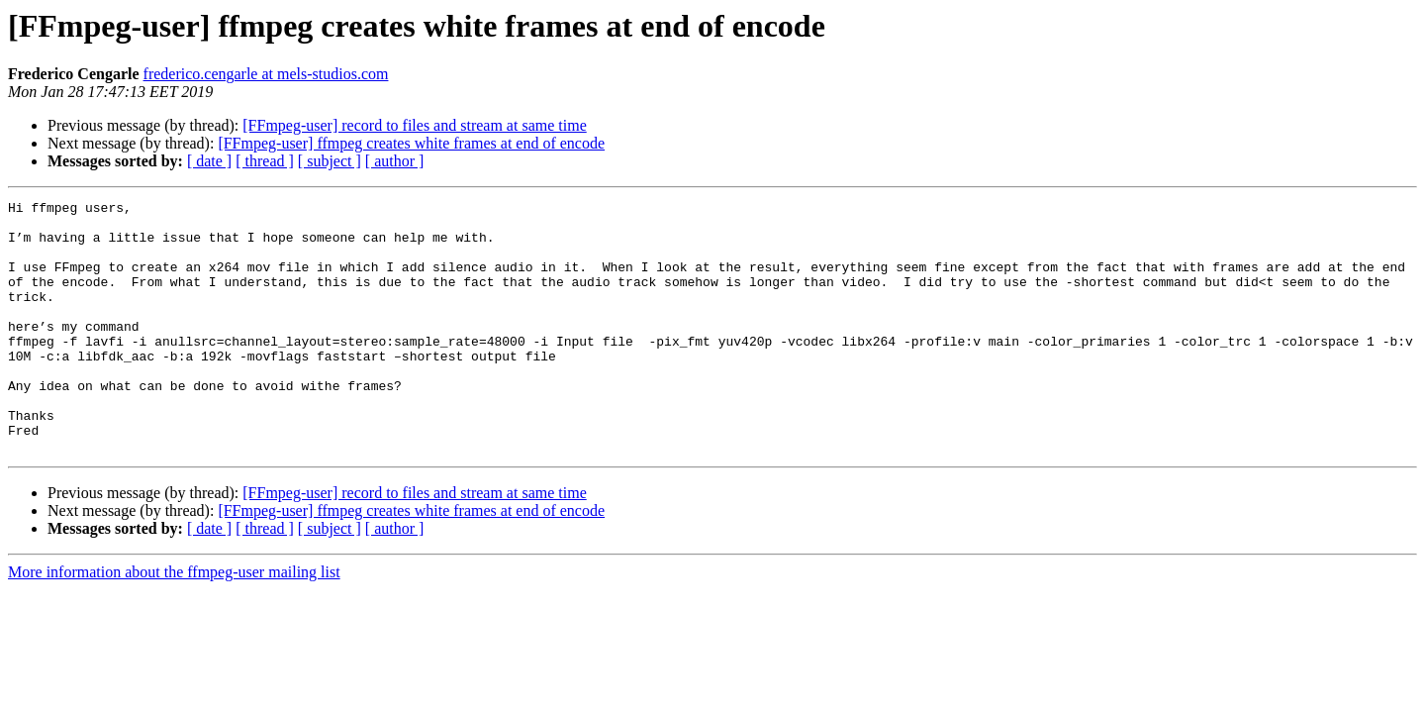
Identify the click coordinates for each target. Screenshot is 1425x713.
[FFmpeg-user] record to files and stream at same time (414, 125)
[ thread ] (265, 161)
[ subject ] (329, 161)
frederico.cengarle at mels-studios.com (266, 73)
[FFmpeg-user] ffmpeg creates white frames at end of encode (411, 143)
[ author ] (395, 161)
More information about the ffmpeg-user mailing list (174, 622)
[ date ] (209, 161)
